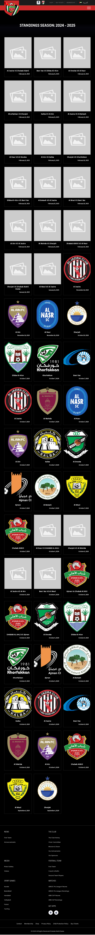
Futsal (6, 905)
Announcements (10, 842)
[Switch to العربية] (84, 2)
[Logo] (13, 8)
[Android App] (50, 913)
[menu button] (89, 8)
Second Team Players (56, 876)
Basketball (8, 891)
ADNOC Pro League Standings (58, 891)
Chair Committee (54, 842)
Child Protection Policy (60, 924)
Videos (6, 871)
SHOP (49, 3)
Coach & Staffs (53, 871)
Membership (28, 924)
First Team (8, 838)
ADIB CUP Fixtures (54, 896)
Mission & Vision (54, 847)
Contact (19, 924)
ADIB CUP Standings (55, 900)
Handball (7, 896)
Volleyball (7, 900)
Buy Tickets (75, 924)
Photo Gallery (8, 867)
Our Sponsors (53, 856)
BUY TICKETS (58, 3)
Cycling (7, 909)
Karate (6, 887)
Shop (37, 924)
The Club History (54, 838)
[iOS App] (56, 913)
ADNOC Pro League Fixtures (57, 887)
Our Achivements (54, 851)
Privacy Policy (46, 924)
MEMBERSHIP (70, 3)
